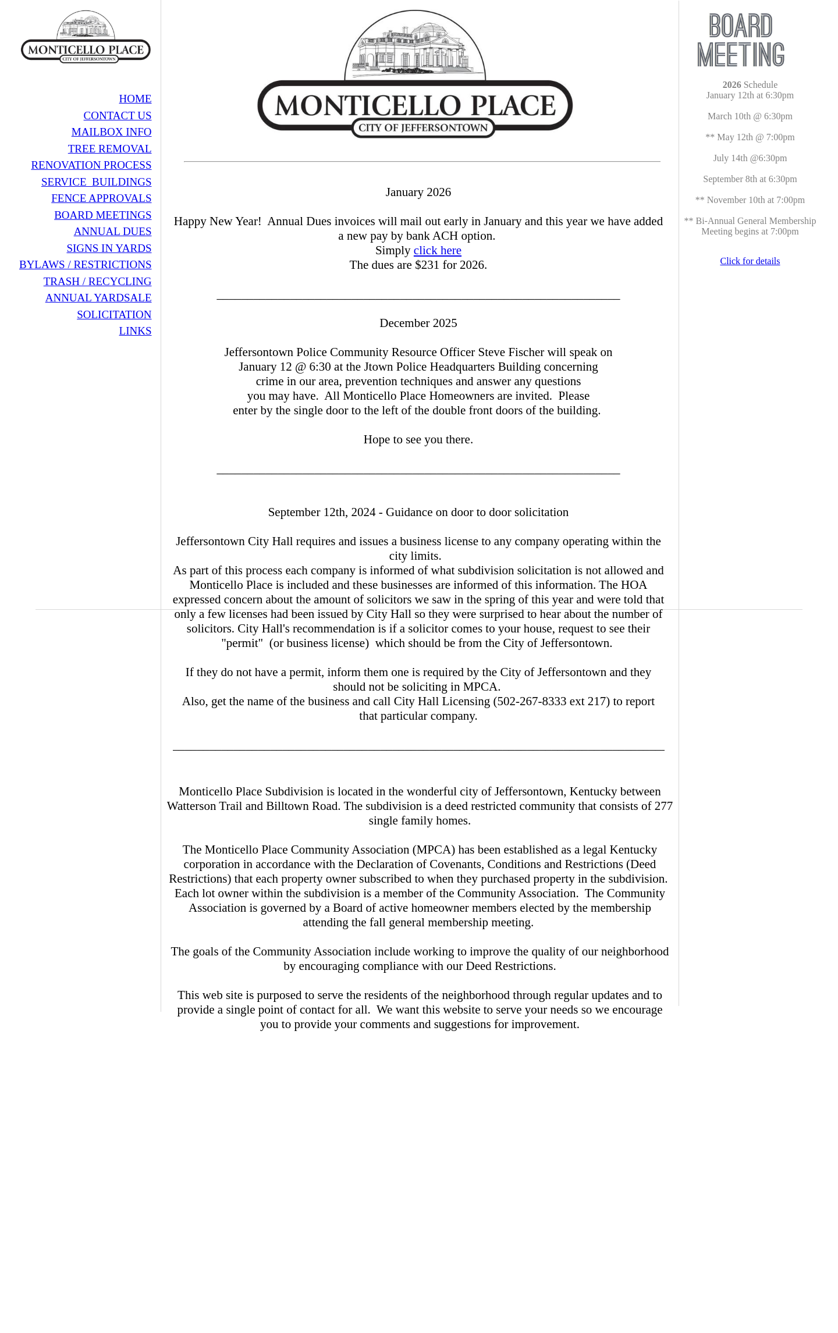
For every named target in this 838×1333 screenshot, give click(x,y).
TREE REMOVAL (110, 149)
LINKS (135, 331)
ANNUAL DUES (113, 231)
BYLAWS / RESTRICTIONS (85, 264)
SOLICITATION (114, 314)
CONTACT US (118, 115)
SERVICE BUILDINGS (96, 182)
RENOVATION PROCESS (91, 165)
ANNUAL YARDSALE (98, 298)
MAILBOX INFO (112, 132)
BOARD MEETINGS (102, 215)
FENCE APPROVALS (101, 198)
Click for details (750, 261)
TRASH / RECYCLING (98, 281)
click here (437, 250)
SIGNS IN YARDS (108, 248)
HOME (135, 99)
